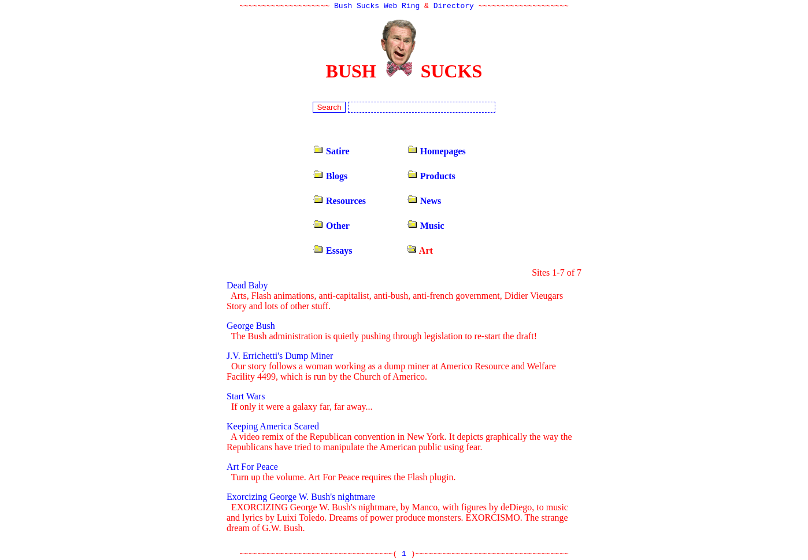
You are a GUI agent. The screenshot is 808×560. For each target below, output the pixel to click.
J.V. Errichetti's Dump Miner (280, 357)
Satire (331, 152)
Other (331, 227)
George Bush (251, 327)
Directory (453, 7)
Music (425, 227)
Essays (332, 252)
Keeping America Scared (273, 427)
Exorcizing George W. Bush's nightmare (301, 498)
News (424, 202)
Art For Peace (252, 468)
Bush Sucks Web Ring (377, 7)
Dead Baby (247, 286)
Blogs (330, 177)
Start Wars (246, 397)
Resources (339, 202)
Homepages (436, 152)
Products (431, 177)
